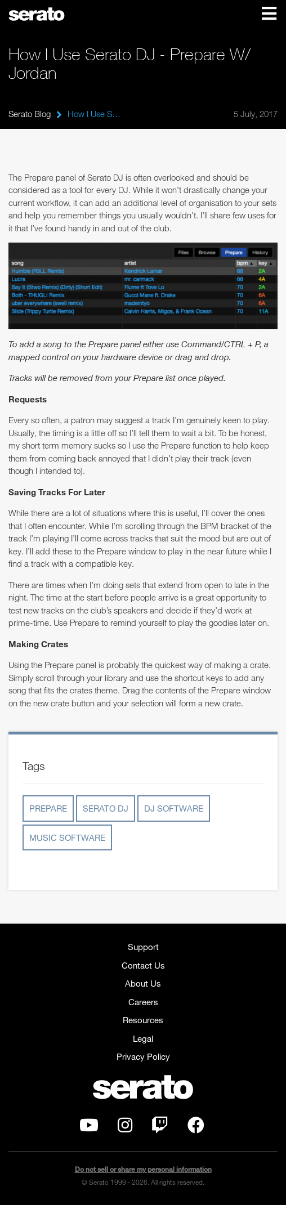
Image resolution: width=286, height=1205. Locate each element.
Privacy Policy (143, 1056)
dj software (173, 808)
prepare (48, 808)
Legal (143, 1038)
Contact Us (143, 965)
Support (143, 947)
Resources (143, 1020)
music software (67, 837)
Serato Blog (29, 114)
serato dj (105, 808)
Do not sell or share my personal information (143, 1169)
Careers (143, 1002)
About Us (143, 983)
